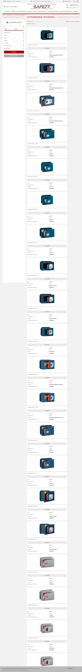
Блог (35, 11)
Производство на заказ (47, 8)
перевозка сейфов (53, 11)
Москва (15, 6)
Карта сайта (29, 659)
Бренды (13, 11)
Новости (30, 11)
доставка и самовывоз (65, 11)
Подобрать (14, 52)
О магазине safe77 (31, 655)
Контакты (29, 658)
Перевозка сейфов (47, 654)
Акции (44, 652)
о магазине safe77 (42, 11)
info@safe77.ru (67, 1)
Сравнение (7, 1)
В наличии (35, 49)
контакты (75, 11)
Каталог (7, 11)
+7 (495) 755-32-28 (72, 5)
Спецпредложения (21, 11)
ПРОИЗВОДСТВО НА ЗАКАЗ (17, 651)
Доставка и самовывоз (48, 655)
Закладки (16, 1)
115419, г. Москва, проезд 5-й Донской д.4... (41, 1)
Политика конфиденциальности (34, 661)
